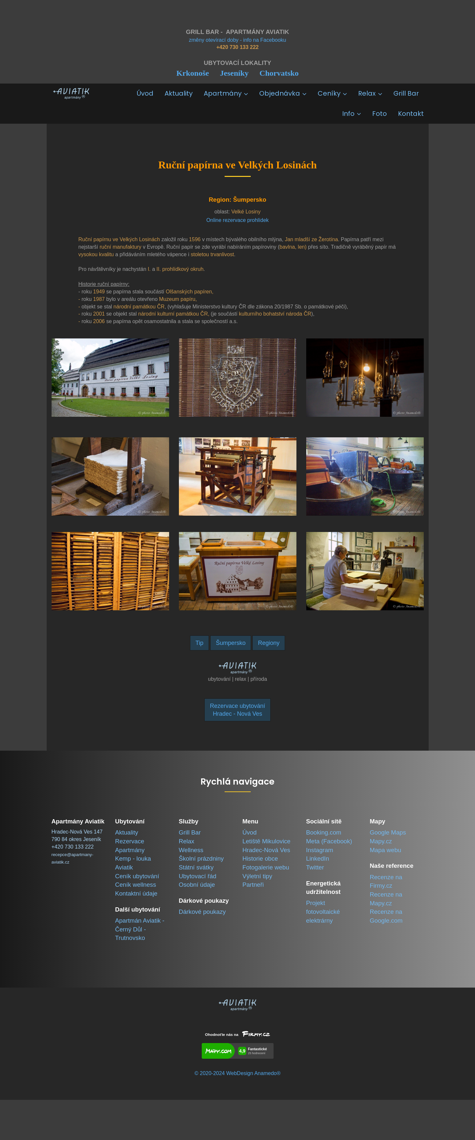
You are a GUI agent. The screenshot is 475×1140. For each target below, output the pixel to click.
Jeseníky (234, 73)
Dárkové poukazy (202, 911)
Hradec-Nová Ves (266, 850)
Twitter (315, 867)
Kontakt (411, 113)
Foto (379, 113)
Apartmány (226, 93)
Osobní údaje (197, 884)
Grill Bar (406, 93)
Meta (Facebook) (329, 841)
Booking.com (323, 832)
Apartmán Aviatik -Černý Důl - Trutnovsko (140, 929)
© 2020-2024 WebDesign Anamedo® (237, 1073)
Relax (370, 93)
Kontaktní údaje (136, 893)
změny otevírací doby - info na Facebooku (237, 40)
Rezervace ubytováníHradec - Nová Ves (237, 710)
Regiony (268, 643)
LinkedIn (317, 858)
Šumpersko (230, 643)
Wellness (191, 850)
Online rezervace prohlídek (237, 220)
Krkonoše (192, 73)
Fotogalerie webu (266, 867)
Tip (199, 643)
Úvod (145, 93)
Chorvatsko (279, 73)
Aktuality (179, 93)
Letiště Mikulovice (267, 841)
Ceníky (332, 93)
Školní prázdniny (201, 858)
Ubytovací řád (197, 876)
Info (351, 113)
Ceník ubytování (137, 876)
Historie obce (260, 858)
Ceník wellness (135, 884)
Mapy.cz (381, 841)
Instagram (319, 850)
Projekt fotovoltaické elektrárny (323, 911)
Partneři (253, 884)
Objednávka (283, 93)
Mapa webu (385, 850)
